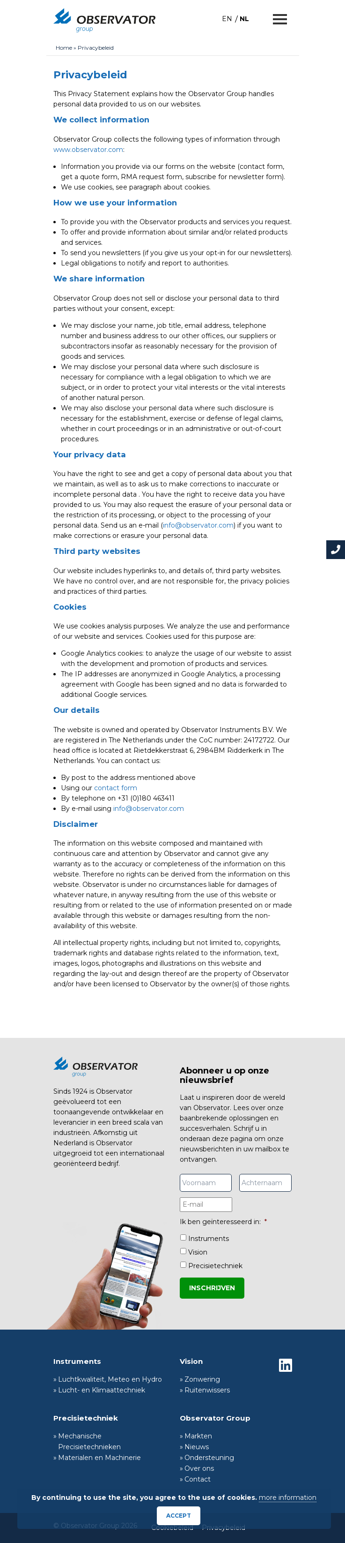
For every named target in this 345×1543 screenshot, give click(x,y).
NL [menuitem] (244, 19)
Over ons (199, 1468)
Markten (198, 1436)
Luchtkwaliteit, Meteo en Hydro (110, 1379)
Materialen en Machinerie (99, 1457)
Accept (178, 1515)
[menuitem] (227, 18)
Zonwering (202, 1379)
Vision (197, 1252)
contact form (115, 788)
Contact (197, 1479)
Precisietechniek (215, 1266)
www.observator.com (88, 149)
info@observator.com (198, 525)
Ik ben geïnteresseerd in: (223, 1222)
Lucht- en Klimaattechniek (101, 1390)
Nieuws (196, 1447)
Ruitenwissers (207, 1390)
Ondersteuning (209, 1457)
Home (64, 47)
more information (287, 1497)
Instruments (208, 1238)
